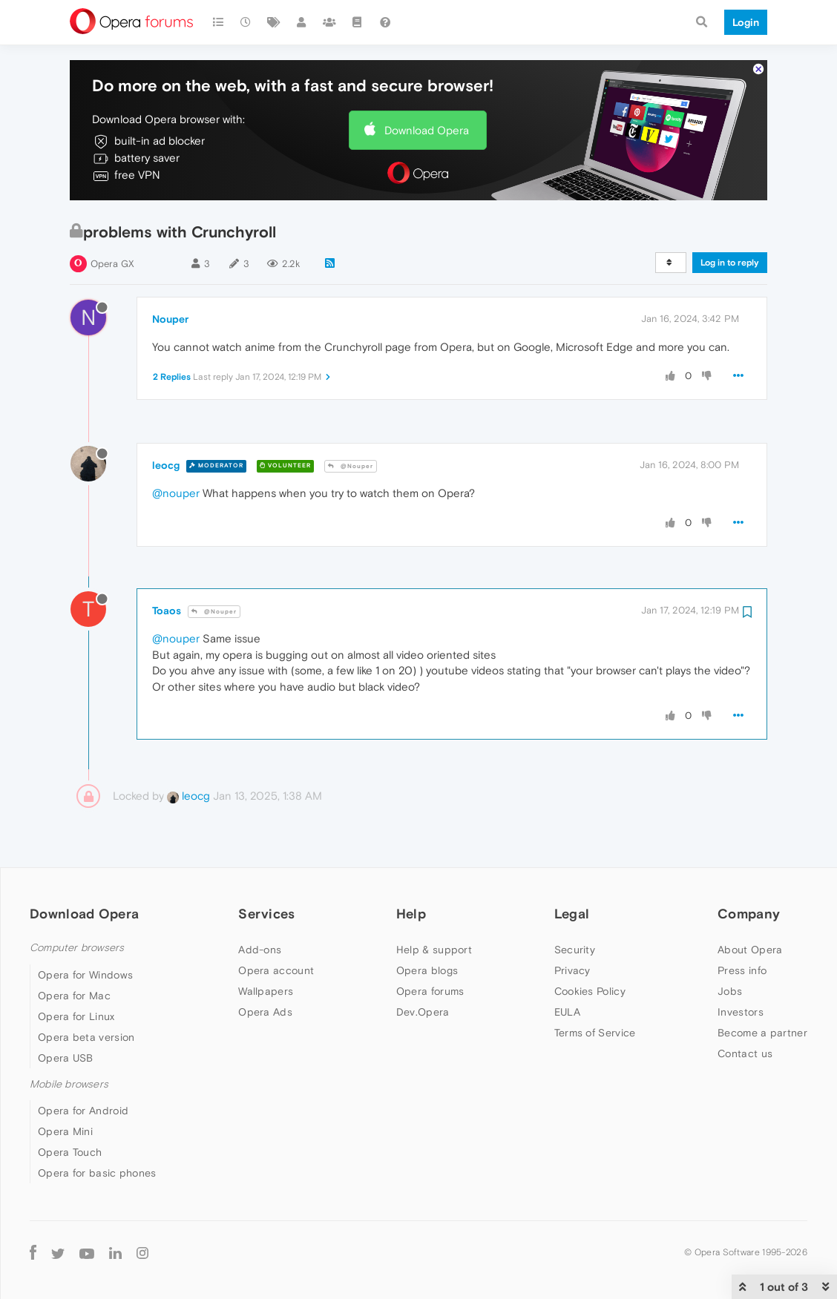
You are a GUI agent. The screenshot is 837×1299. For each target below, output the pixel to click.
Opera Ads (265, 1012)
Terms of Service (595, 1033)
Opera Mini (65, 1131)
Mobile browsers (69, 1084)
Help (411, 913)
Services (266, 913)
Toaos (166, 610)
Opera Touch (70, 1152)
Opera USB (65, 1058)
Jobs (730, 991)
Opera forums (430, 991)
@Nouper (350, 466)
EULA (567, 1012)
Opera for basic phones (97, 1173)
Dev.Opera (423, 1012)
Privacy (572, 970)
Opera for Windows (85, 975)
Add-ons (259, 950)
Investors (741, 1012)
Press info (742, 970)
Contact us (745, 1053)
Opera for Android (83, 1111)
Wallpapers (265, 991)
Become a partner (762, 1033)
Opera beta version (86, 1037)
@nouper (176, 493)
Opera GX (112, 263)
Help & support (434, 950)
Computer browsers (77, 947)
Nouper (170, 319)
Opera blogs (427, 970)
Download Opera (426, 130)
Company (749, 913)
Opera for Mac (74, 996)
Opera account (276, 970)
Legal (572, 913)
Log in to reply (729, 262)
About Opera (750, 950)
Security (574, 950)
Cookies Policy (590, 991)
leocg (166, 465)
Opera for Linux (76, 1016)
